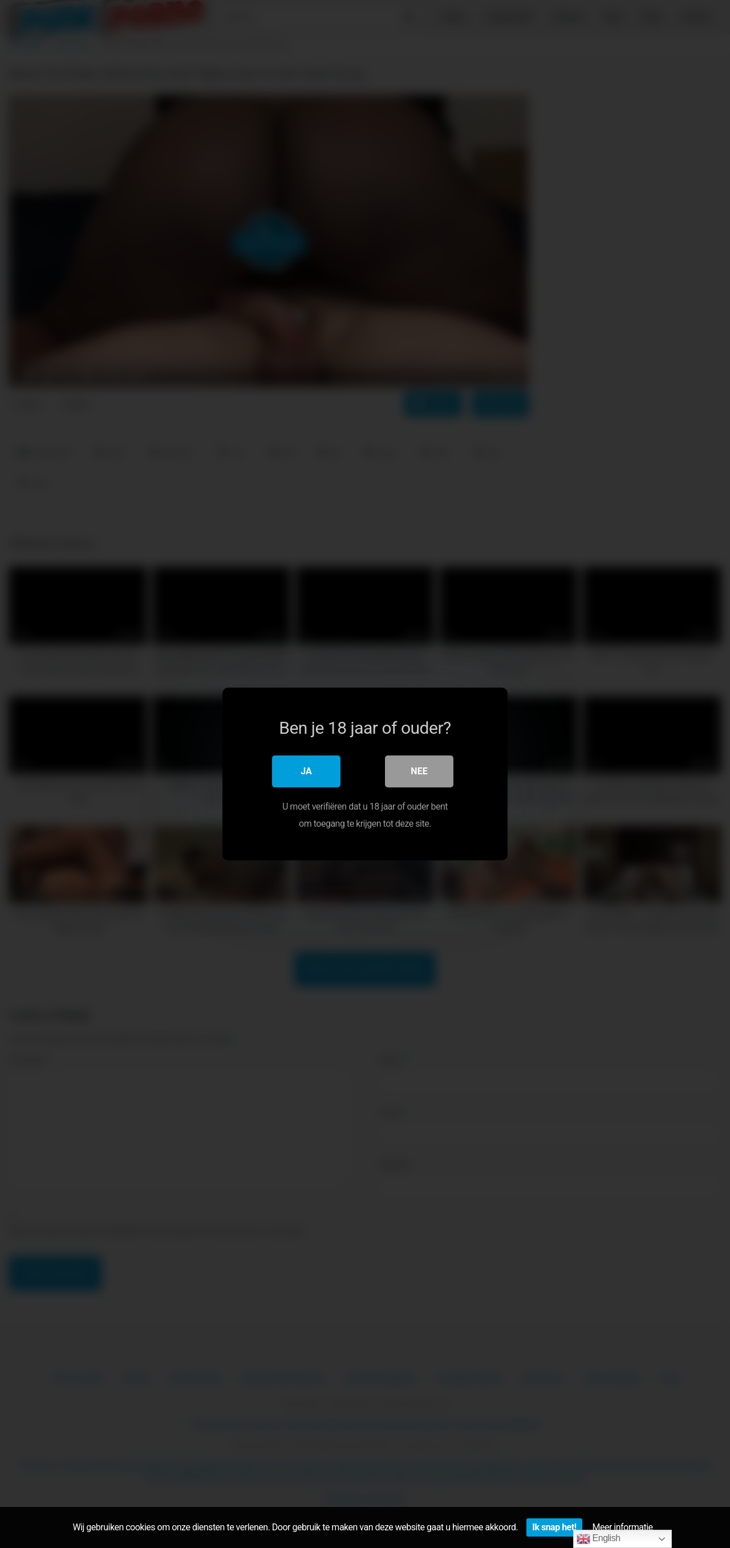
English (598, 1539)
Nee (419, 771)
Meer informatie (623, 1527)
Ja (306, 771)
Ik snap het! (554, 1527)
